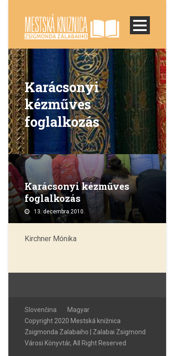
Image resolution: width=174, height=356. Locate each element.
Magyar (78, 309)
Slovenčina (41, 309)
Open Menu (140, 25)
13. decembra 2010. (59, 211)
